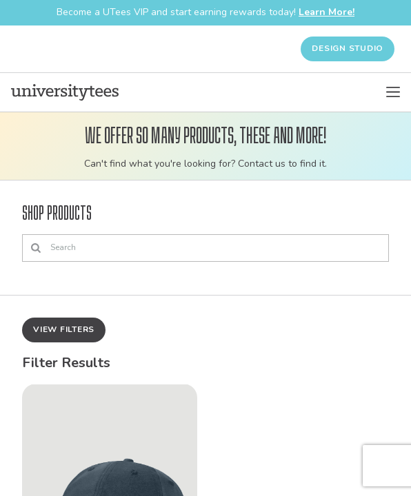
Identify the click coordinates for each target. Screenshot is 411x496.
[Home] (65, 67)
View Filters (63, 304)
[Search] (205, 223)
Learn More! (326, 12)
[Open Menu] (393, 67)
